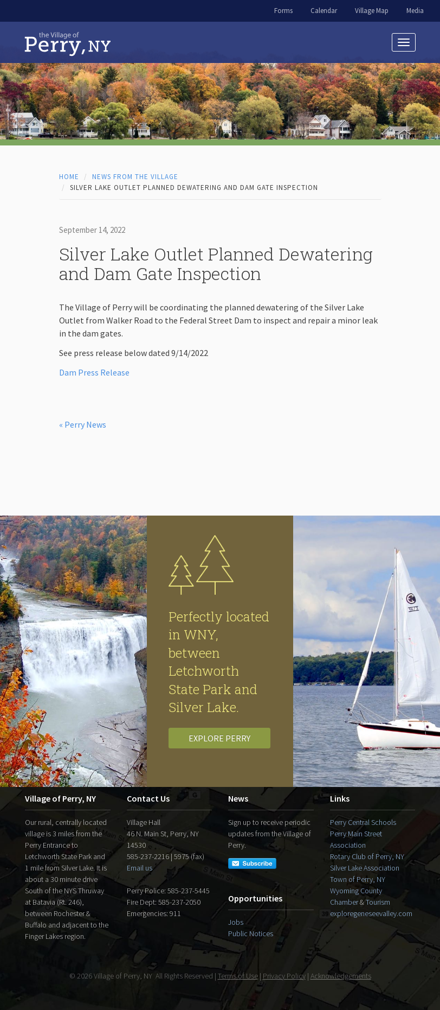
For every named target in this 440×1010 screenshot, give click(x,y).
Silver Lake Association (364, 868)
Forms (283, 10)
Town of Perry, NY (357, 879)
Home (69, 176)
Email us (139, 868)
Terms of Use (238, 976)
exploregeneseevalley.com (371, 913)
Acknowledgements (340, 976)
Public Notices (250, 933)
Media (415, 10)
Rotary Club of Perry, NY (367, 856)
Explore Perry (219, 738)
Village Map (372, 10)
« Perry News (82, 424)
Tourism (378, 902)
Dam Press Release (94, 372)
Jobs (235, 922)
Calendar (323, 10)
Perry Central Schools (363, 822)
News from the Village (135, 176)
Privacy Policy (284, 976)
